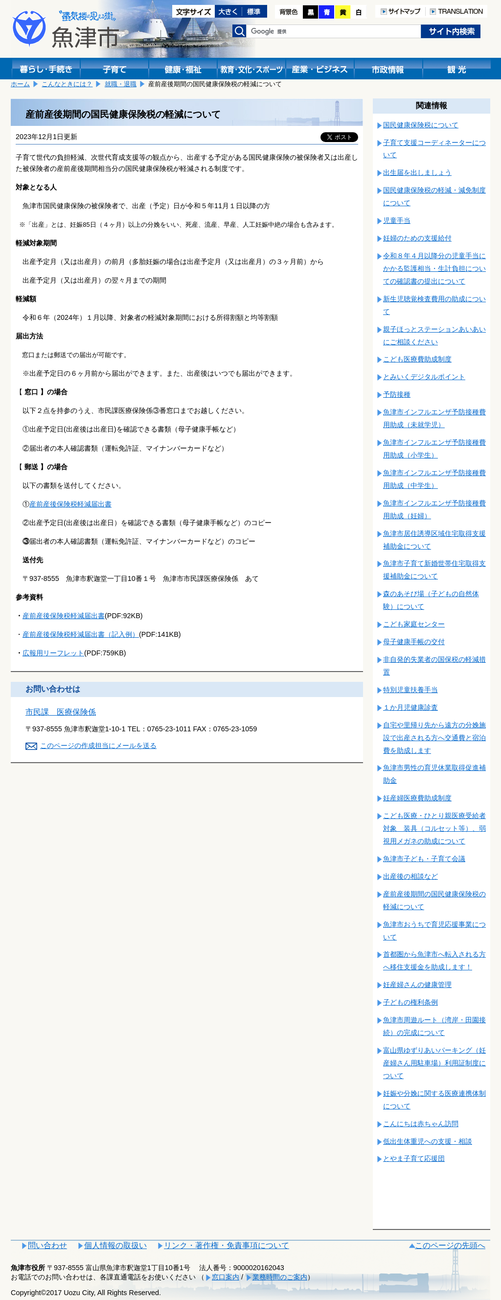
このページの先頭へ (450, 1245)
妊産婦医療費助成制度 (417, 798)
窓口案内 (225, 1277)
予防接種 (396, 394)
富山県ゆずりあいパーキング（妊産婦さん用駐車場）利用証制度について (434, 1063)
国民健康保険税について (420, 125)
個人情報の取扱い (115, 1245)
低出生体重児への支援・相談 (427, 1141)
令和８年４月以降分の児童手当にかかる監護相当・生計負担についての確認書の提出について (434, 268)
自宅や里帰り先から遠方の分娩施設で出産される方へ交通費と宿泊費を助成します (434, 737)
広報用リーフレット (53, 653)
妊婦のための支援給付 (417, 238)
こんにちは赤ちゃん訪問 (420, 1124)
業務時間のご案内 (279, 1277)
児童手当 (396, 220)
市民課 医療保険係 (60, 712)
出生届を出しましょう (417, 172)
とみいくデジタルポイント (424, 377)
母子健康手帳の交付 (414, 642)
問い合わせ (47, 1245)
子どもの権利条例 (410, 1002)
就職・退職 (121, 84)
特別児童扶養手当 (410, 690)
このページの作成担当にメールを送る (98, 745)
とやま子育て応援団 (414, 1158)
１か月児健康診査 (410, 707)
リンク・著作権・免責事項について (226, 1245)
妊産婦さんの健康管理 (417, 984)
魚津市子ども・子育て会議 (424, 859)
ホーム (20, 84)
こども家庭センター (414, 624)
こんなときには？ (67, 84)
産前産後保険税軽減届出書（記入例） (81, 634)
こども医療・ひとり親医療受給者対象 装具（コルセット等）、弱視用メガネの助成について (434, 828)
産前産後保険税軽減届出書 (70, 504)
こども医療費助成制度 (417, 359)
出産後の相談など (410, 876)
